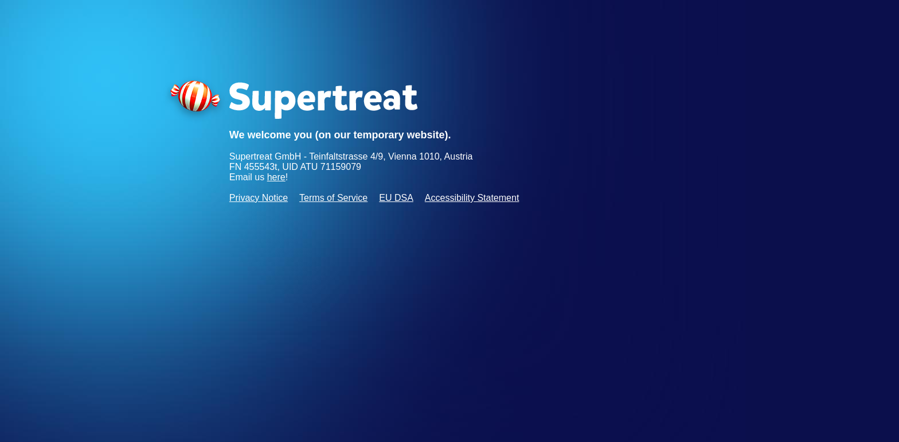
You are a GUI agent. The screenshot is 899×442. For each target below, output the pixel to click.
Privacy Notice (258, 198)
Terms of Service (333, 198)
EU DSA (396, 198)
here (276, 177)
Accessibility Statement (472, 198)
